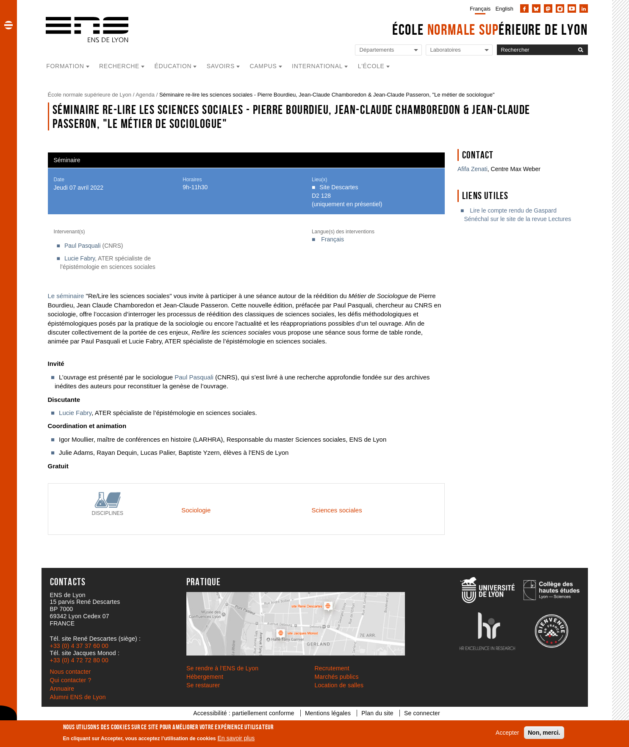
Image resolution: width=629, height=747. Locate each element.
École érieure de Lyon (490, 29)
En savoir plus (236, 738)
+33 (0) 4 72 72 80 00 (79, 660)
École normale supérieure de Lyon (90, 94)
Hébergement (204, 676)
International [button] (317, 66)
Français (480, 9)
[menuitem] (478, 8)
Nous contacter (70, 671)
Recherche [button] (119, 66)
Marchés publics (337, 676)
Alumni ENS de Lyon (78, 697)
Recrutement (332, 668)
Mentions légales (328, 713)
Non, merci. (544, 732)
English (504, 9)
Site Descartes (338, 187)
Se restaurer (203, 685)
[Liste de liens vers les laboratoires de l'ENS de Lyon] (459, 50)
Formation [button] (65, 66)
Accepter (507, 732)
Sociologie (196, 510)
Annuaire (62, 688)
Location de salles (339, 685)
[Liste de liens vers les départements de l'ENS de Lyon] (388, 50)
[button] (8, 25)
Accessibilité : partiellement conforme (243, 713)
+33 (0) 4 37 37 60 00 (79, 645)
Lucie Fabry (79, 258)
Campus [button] (263, 66)
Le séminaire (66, 295)
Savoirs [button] (221, 66)
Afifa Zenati (472, 169)
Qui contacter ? (70, 680)
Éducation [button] (173, 66)
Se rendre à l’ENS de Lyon (222, 668)
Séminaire (67, 160)
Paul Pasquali (82, 245)
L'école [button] (371, 66)
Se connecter (422, 713)
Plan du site (377, 713)
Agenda (145, 94)
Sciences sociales (337, 510)
